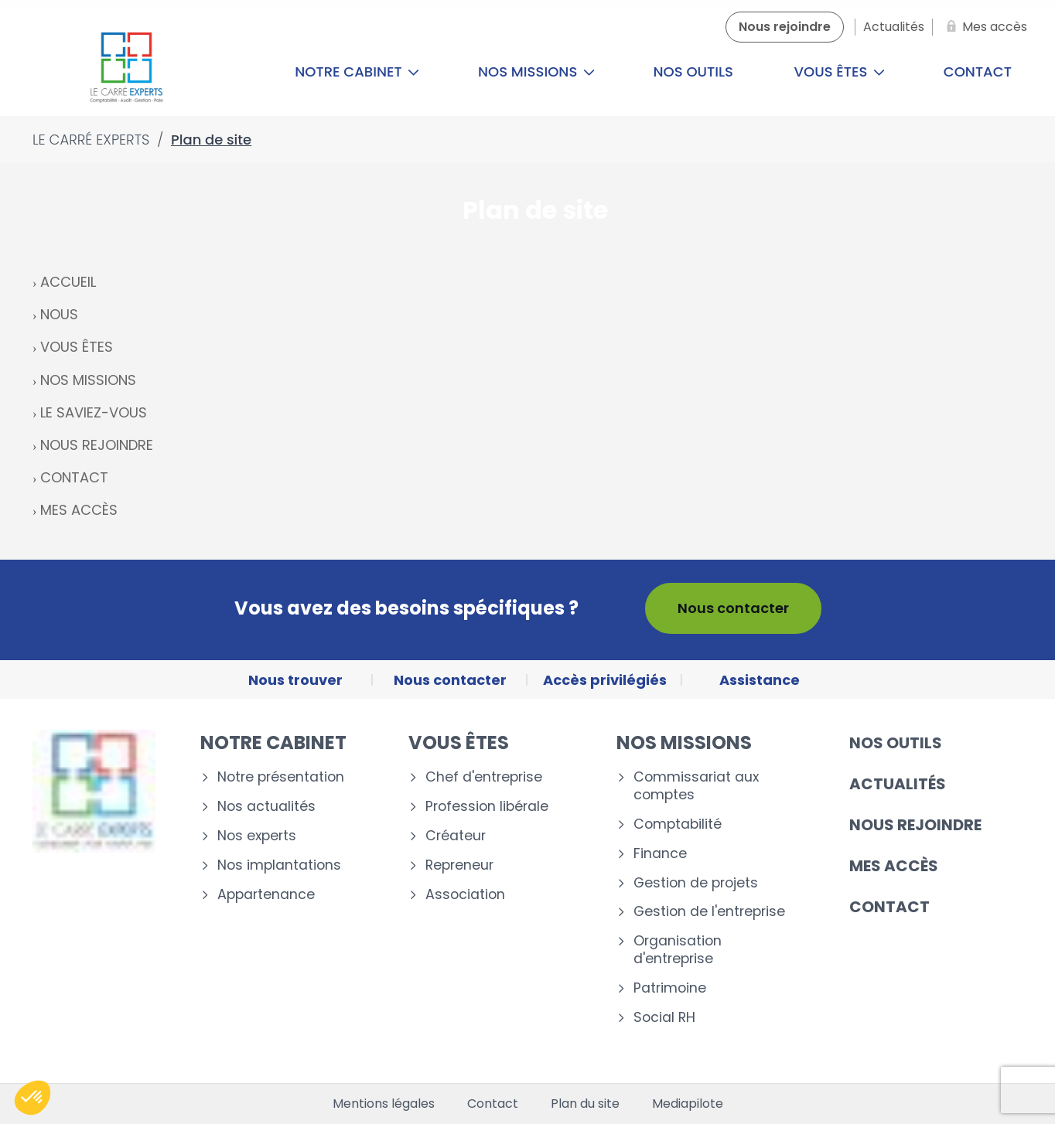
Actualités (897, 784)
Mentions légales (384, 1103)
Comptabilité (677, 824)
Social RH (664, 1018)
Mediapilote (687, 1103)
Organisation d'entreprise (677, 950)
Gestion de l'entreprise (709, 912)
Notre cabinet (357, 71)
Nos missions (536, 71)
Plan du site (585, 1103)
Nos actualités (266, 807)
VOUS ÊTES (76, 346)
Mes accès (893, 866)
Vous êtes (840, 71)
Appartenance (266, 895)
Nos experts (256, 836)
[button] (32, 1097)
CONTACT (74, 477)
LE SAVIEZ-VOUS (93, 412)
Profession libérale (486, 807)
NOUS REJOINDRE (96, 445)
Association (465, 895)
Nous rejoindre (915, 825)
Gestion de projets (695, 883)
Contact (889, 907)
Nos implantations (279, 865)
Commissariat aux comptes (696, 786)
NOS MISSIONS (88, 380)
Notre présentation (280, 777)
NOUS (59, 314)
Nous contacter (733, 608)
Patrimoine (669, 988)
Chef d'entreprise (483, 777)
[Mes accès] (984, 27)
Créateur (455, 836)
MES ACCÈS (79, 509)
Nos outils (693, 71)
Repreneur (459, 865)
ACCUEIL (68, 281)
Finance (660, 854)
